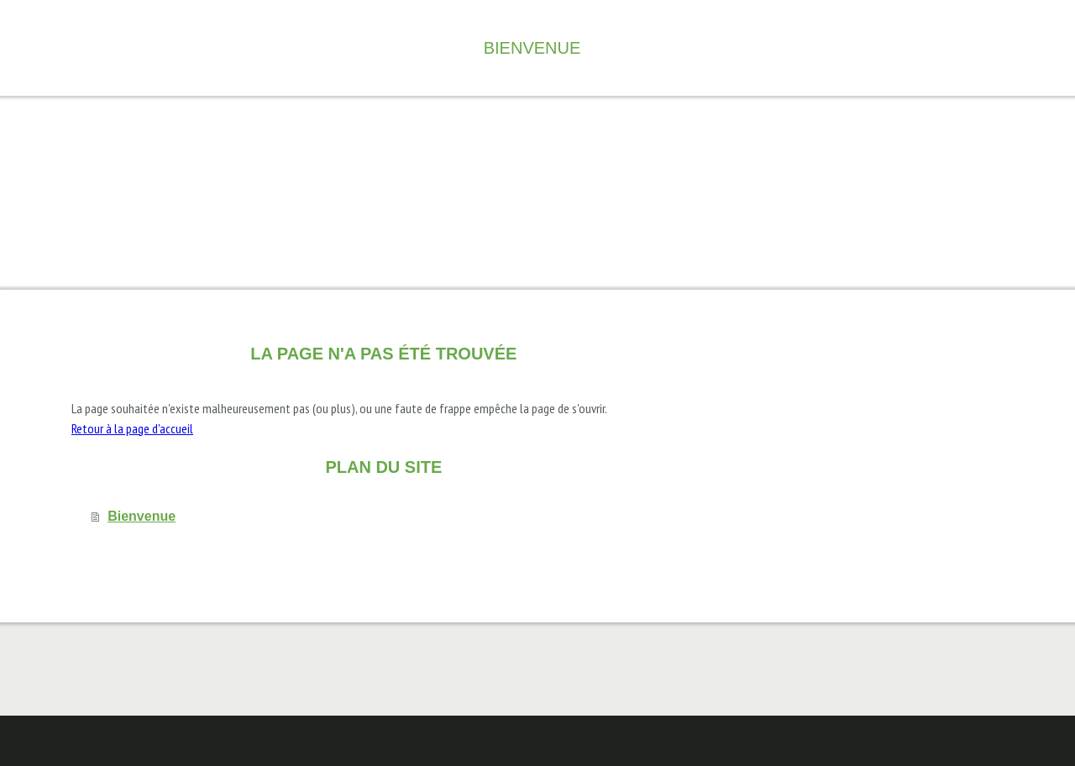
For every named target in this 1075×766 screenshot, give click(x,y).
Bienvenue (532, 48)
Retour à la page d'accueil (132, 428)
